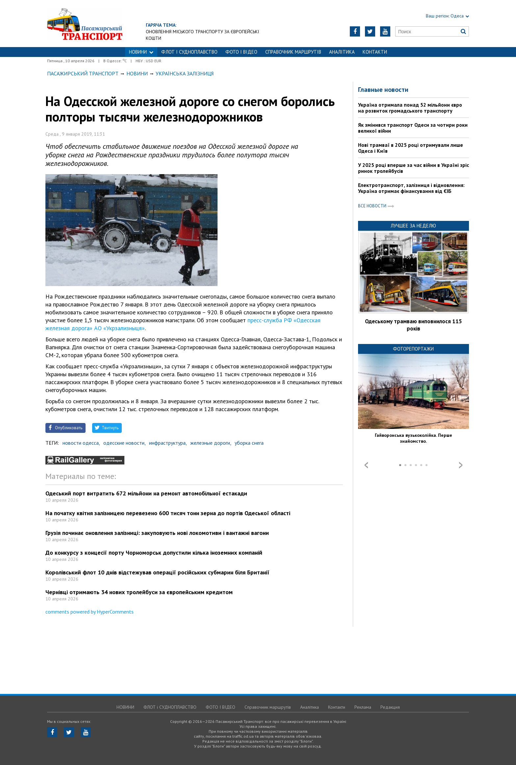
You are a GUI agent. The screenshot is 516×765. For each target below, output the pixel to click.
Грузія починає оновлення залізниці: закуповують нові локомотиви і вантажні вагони (157, 533)
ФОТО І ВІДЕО (241, 52)
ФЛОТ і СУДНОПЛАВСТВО (189, 52)
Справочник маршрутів (293, 52)
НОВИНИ (141, 52)
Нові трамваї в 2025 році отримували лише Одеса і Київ (410, 148)
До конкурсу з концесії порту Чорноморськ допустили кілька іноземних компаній (153, 552)
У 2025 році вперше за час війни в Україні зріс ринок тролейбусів (413, 168)
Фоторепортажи (413, 349)
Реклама (362, 707)
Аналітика (342, 52)
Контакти (375, 52)
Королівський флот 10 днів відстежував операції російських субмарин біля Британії (157, 572)
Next (460, 465)
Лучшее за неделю (413, 226)
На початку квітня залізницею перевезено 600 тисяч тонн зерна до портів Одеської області (167, 513)
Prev (366, 465)
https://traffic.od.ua (84, 23)
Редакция (390, 707)
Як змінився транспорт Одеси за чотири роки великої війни (413, 127)
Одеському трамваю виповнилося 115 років (413, 325)
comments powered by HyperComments (89, 611)
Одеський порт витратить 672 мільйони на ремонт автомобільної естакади (146, 493)
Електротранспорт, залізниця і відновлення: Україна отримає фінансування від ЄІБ (411, 188)
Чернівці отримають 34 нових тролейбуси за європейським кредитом (139, 592)
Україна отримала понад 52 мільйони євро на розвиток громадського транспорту (410, 107)
